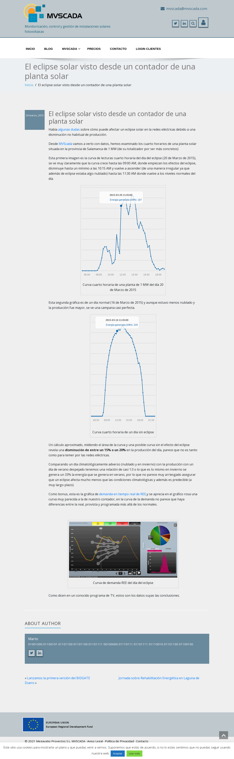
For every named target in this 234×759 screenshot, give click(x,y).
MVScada (71, 49)
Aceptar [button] (117, 753)
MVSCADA (78, 741)
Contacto (118, 48)
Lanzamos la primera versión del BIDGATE (58, 678)
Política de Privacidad (119, 741)
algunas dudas (69, 129)
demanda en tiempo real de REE (122, 494)
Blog (48, 48)
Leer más (134, 753)
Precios (94, 48)
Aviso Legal (95, 741)
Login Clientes (148, 48)
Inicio (30, 48)
